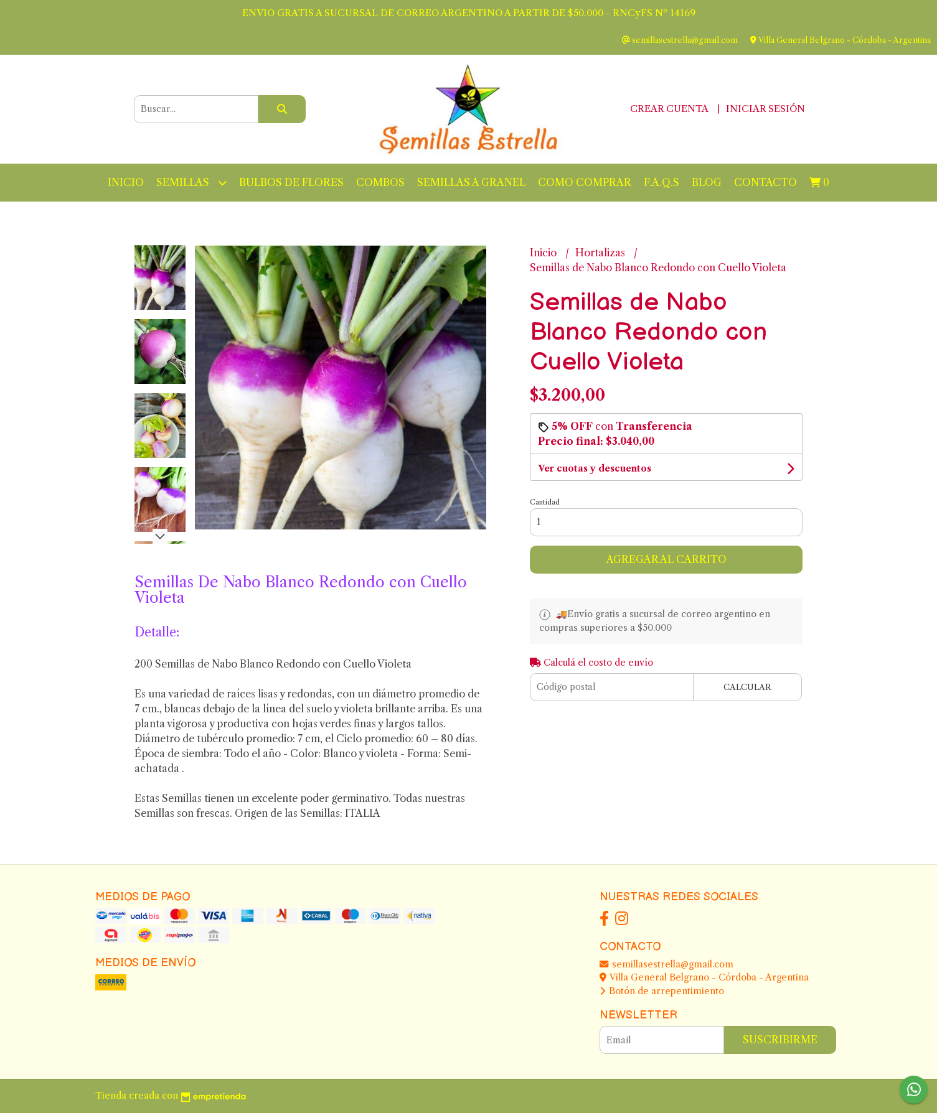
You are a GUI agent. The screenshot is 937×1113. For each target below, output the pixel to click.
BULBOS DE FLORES (291, 182)
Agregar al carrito (666, 559)
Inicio (126, 182)
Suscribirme (780, 1039)
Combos (380, 182)
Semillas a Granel (471, 182)
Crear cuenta (669, 108)
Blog (707, 182)
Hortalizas (601, 252)
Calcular (747, 687)
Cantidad (545, 502)
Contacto (765, 182)
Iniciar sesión (765, 108)
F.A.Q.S (661, 182)
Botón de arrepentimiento (662, 991)
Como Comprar (584, 182)
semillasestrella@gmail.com (666, 964)
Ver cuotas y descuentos (594, 468)
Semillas (191, 183)
